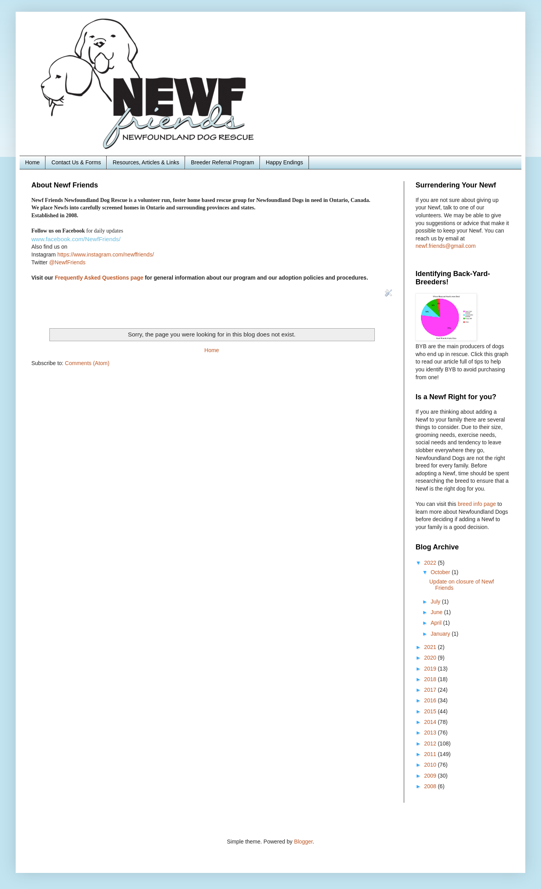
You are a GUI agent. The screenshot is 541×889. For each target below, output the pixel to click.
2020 (431, 657)
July (436, 601)
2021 (431, 647)
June (437, 612)
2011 (431, 754)
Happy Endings (284, 162)
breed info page (477, 504)
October (441, 572)
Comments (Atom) (87, 363)
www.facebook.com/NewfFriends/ (76, 239)
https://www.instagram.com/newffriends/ (105, 254)
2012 (431, 743)
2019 (431, 668)
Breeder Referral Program (222, 162)
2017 (431, 690)
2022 (431, 563)
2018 (431, 679)
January (441, 634)
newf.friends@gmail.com (446, 246)
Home (32, 162)
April (436, 623)
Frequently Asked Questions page (99, 278)
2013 (431, 732)
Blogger (303, 841)
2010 (431, 765)
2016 (431, 700)
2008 (431, 786)
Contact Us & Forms (76, 162)
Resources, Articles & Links (146, 162)
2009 (431, 776)
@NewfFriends (67, 262)
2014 (431, 722)
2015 (431, 711)
